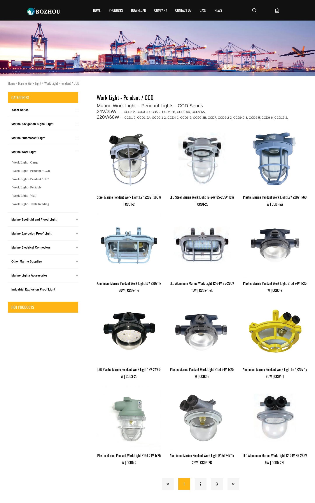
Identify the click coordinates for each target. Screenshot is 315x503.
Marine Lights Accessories (29, 275)
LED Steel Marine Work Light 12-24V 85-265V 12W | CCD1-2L (202, 201)
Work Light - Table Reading (30, 204)
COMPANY (160, 10)
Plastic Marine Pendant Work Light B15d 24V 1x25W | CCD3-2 (274, 287)
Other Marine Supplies (26, 261)
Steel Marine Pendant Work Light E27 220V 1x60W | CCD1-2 (129, 201)
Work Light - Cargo (25, 162)
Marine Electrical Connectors (31, 247)
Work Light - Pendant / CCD (61, 83)
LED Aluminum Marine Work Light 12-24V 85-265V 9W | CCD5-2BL (275, 459)
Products (116, 10)
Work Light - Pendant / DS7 (30, 179)
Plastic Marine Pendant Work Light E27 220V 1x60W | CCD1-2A (275, 201)
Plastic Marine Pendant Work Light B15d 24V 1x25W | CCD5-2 (129, 459)
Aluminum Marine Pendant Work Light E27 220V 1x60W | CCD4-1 (275, 373)
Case (203, 10)
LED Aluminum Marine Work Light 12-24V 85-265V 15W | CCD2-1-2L (202, 287)
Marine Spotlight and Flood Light (33, 219)
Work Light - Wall (24, 195)
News (218, 10)
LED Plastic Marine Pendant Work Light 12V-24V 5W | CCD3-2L (129, 373)
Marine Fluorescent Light (28, 138)
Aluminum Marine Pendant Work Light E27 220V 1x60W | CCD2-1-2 (129, 287)
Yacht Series (19, 110)
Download (138, 10)
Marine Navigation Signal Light (32, 124)
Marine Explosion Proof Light (31, 233)
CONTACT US (183, 10)
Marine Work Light (29, 83)
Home (97, 10)
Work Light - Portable (26, 187)
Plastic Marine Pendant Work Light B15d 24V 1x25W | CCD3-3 (202, 373)
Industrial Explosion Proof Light (33, 289)
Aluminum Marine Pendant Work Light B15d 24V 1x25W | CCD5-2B (202, 459)
